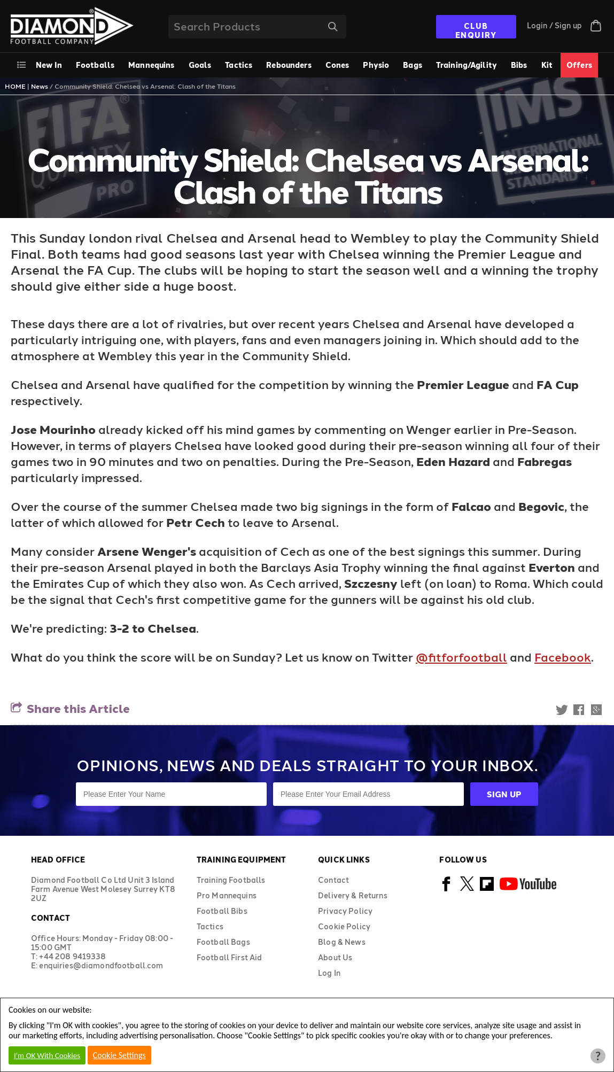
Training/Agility (466, 64)
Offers (579, 64)
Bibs (519, 64)
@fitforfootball (461, 657)
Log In (329, 972)
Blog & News (342, 941)
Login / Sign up (554, 25)
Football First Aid (229, 957)
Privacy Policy (345, 910)
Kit (547, 64)
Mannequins (151, 64)
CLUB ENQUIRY (476, 29)
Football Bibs (222, 910)
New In (49, 64)
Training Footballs (231, 879)
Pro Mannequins (227, 895)
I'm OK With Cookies (47, 1055)
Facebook (562, 657)
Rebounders (288, 64)
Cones (337, 64)
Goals (200, 64)
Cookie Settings (119, 1055)
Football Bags (223, 941)
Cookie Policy (344, 926)
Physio (376, 64)
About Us (335, 957)
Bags (412, 64)
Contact (333, 879)
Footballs (95, 64)
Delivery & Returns (352, 895)
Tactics (238, 64)
